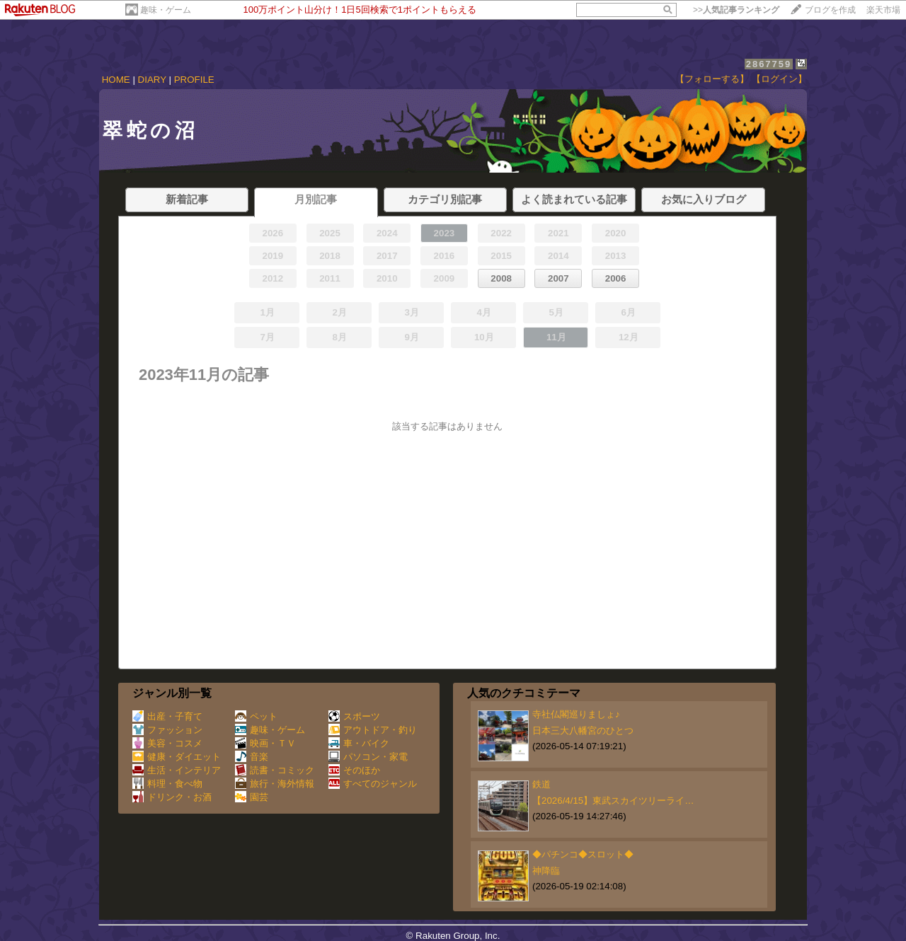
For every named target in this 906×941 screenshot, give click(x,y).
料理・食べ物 (167, 783)
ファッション (167, 729)
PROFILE (194, 79)
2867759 (769, 64)
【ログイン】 (779, 79)
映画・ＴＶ (265, 743)
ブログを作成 (830, 10)
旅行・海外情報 (274, 783)
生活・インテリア (176, 770)
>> (736, 10)
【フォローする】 (712, 79)
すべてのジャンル (372, 783)
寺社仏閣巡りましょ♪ (576, 714)
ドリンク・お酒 (172, 797)
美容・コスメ (167, 743)
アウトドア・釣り (372, 729)
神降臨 (546, 870)
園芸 (251, 797)
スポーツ (354, 716)
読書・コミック (274, 770)
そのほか (354, 770)
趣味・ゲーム (165, 10)
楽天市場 (883, 10)
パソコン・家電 (368, 756)
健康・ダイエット (176, 756)
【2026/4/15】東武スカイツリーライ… (613, 800)
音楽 (251, 756)
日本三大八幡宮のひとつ (582, 730)
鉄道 (541, 784)
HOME (116, 79)
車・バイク (358, 743)
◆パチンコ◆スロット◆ (582, 854)
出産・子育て (167, 716)
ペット (256, 716)
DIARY (152, 79)
